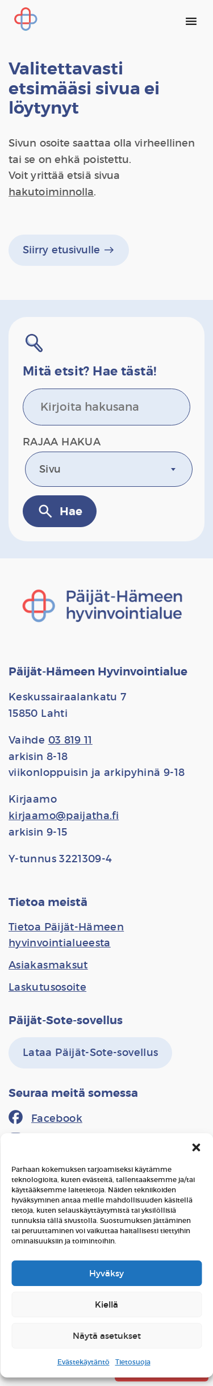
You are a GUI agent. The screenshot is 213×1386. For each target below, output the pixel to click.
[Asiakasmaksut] (48, 965)
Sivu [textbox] (50, 469)
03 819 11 (70, 740)
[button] (196, 1147)
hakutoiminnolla (51, 192)
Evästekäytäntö (83, 1362)
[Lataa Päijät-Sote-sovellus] (90, 1052)
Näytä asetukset (107, 1335)
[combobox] (109, 469)
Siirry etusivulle (69, 250)
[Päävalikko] (190, 21)
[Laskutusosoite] (47, 987)
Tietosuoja (133, 1362)
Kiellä (106, 1304)
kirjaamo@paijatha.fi (64, 815)
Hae (59, 511)
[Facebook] (45, 1118)
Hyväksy (106, 1273)
